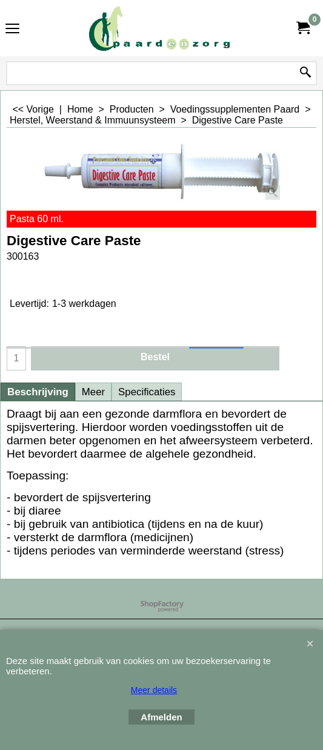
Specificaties (146, 392)
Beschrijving (37, 392)
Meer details (154, 690)
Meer (93, 392)
